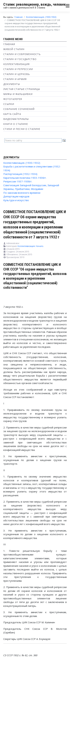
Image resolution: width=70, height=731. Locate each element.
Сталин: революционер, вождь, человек (34, 4)
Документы (11, 84)
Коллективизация (16, 64)
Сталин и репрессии (18, 69)
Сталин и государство (19, 59)
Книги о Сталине (15, 124)
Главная (9, 44)
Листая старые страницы (21, 89)
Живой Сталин (13, 49)
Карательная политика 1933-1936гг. (24, 177)
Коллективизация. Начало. (31, 246)
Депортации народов (16, 196)
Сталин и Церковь (16, 74)
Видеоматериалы (16, 119)
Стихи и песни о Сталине (21, 129)
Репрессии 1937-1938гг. (17, 181)
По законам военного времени (21, 192)
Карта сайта (12, 114)
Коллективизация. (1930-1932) (21, 162)
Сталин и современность (22, 54)
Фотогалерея (12, 99)
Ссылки (8, 104)
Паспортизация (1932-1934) (20, 174)
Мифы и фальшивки (18, 94)
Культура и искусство (16, 200)
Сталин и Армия (15, 79)
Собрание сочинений (19, 109)
